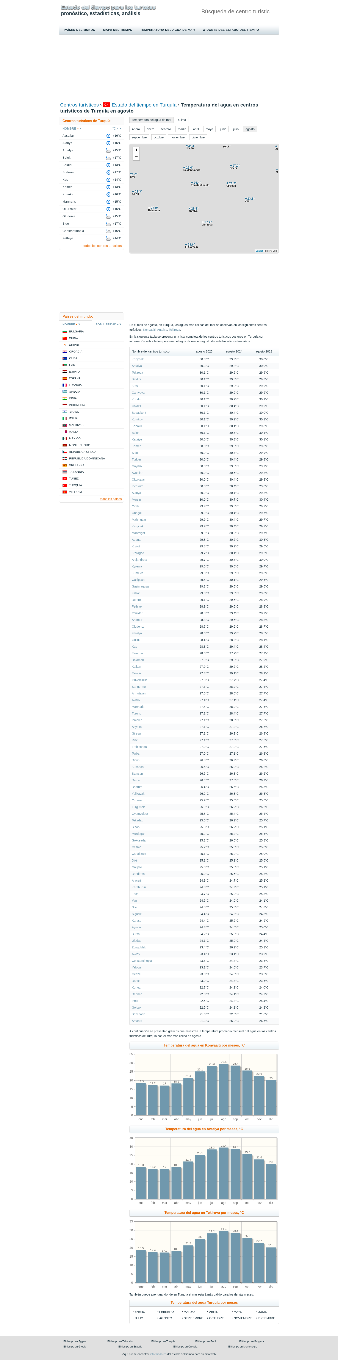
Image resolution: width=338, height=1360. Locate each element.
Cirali (135, 506)
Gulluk (136, 640)
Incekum (137, 486)
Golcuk (136, 1007)
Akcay (136, 954)
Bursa (136, 934)
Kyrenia (137, 566)
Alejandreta (139, 559)
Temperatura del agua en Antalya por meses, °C (204, 1129)
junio (262, 1311)
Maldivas (76, 425)
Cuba (73, 358)
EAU (72, 365)
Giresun (137, 733)
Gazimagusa (140, 586)
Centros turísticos (79, 105)
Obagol (136, 513)
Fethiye (137, 606)
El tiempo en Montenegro (242, 1346)
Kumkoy (137, 419)
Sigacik (136, 914)
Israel (74, 411)
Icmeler (137, 720)
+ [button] (136, 150)
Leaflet (259, 250)
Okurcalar (138, 479)
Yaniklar (137, 613)
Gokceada (139, 840)
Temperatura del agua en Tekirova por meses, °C (204, 1212)
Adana (136, 539)
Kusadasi (138, 767)
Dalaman (138, 660)
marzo (189, 1311)
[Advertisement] (169, 68)
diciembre (266, 1318)
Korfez (136, 987)
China (73, 338)
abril (213, 1311)
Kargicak (137, 526)
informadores (158, 1354)
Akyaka (137, 727)
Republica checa (82, 451)
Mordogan (138, 833)
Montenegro (79, 445)
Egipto (74, 371)
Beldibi (136, 379)
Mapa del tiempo (117, 29)
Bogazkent (139, 412)
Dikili (135, 860)
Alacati (136, 880)
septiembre (193, 1318)
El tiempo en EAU (205, 1341)
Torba (135, 753)
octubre (216, 1318)
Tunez (74, 478)
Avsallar (137, 473)
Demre (136, 600)
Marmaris (138, 706)
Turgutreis (138, 807)
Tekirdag (137, 820)
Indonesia (77, 405)
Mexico (75, 438)
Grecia (74, 391)
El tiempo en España (130, 1346)
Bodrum (137, 787)
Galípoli (137, 867)
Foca (135, 894)
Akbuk (136, 700)
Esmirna (137, 653)
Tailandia (76, 471)
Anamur (137, 620)
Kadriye (137, 439)
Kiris (135, 386)
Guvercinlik (139, 680)
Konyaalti (149, 329)
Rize (135, 740)
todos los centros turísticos (102, 246)
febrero (166, 1311)
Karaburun (139, 887)
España (75, 378)
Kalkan (136, 666)
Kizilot (136, 546)
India (73, 398)
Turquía (75, 485)
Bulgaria (76, 331)
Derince (137, 994)
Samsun (137, 773)
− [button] (136, 157)
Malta (73, 431)
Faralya (137, 633)
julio (139, 1318)
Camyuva (138, 392)
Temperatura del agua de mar (167, 29)
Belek (135, 432)
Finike (136, 593)
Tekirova (174, 329)
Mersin (136, 499)
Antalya (162, 329)
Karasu (136, 920)
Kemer (136, 446)
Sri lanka (76, 465)
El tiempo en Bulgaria (251, 1341)
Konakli (137, 426)
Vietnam (75, 492)
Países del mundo (79, 29)
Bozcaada (138, 1014)
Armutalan (139, 693)
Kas (134, 646)
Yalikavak (138, 793)
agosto (165, 1318)
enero (140, 1311)
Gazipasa (138, 579)
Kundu (136, 399)
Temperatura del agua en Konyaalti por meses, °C (204, 1045)
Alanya (136, 493)
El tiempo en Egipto (74, 1341)
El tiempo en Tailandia (120, 1341)
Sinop (135, 827)
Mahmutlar (139, 519)
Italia (73, 418)
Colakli (136, 406)
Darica (136, 980)
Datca (136, 780)
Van (134, 900)
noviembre (243, 1318)
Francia (75, 385)
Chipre (74, 344)
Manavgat (138, 533)
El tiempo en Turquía (163, 1341)
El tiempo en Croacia (185, 1346)
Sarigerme (139, 686)
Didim (135, 760)
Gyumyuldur (140, 813)
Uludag (136, 940)
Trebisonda (139, 747)
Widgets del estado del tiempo (231, 29)
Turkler (136, 459)
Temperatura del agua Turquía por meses (204, 1302)
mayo (238, 1311)
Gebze (136, 974)
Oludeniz (138, 626)
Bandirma (138, 874)
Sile (134, 907)
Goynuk (137, 466)
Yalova (136, 967)
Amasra (137, 1021)
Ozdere (137, 800)
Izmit (135, 1001)
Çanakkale (139, 853)
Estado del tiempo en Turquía (144, 105)
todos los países (111, 499)
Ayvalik (136, 927)
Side (135, 452)
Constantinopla (142, 960)
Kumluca (137, 573)
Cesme (136, 847)
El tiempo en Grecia (74, 1346)
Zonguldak (139, 947)
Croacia (75, 351)
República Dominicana (87, 458)
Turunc (136, 713)
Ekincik (136, 673)
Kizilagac (138, 553)
